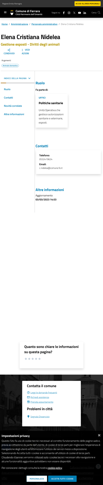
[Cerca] (99, 12)
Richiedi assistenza (38, 397)
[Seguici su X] (73, 12)
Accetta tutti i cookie (62, 478)
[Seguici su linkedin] (83, 12)
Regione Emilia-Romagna (12, 3)
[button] (18, 78)
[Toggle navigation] (5, 12)
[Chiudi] (99, 435)
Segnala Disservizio (38, 416)
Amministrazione (19, 24)
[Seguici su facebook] (62, 12)
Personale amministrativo (44, 24)
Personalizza (37, 478)
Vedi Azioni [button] (25, 51)
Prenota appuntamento (40, 402)
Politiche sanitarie (51, 103)
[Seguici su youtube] (78, 12)
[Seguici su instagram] (68, 12)
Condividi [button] (9, 51)
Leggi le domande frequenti (42, 392)
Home (5, 24)
